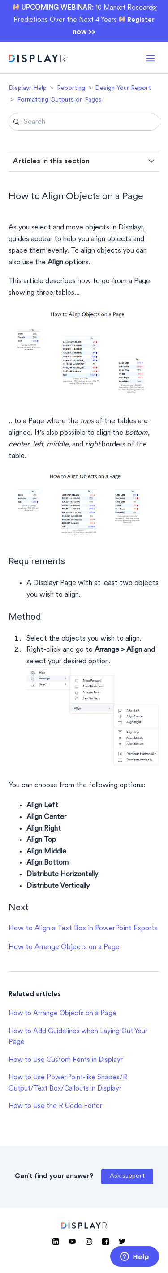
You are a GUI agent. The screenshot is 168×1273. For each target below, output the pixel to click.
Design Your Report (123, 88)
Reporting (71, 88)
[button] (150, 57)
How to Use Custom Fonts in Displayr (66, 1060)
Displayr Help (28, 88)
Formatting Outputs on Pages (59, 100)
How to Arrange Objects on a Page (64, 947)
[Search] (84, 122)
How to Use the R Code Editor (55, 1106)
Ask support (127, 1176)
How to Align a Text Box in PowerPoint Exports (83, 928)
